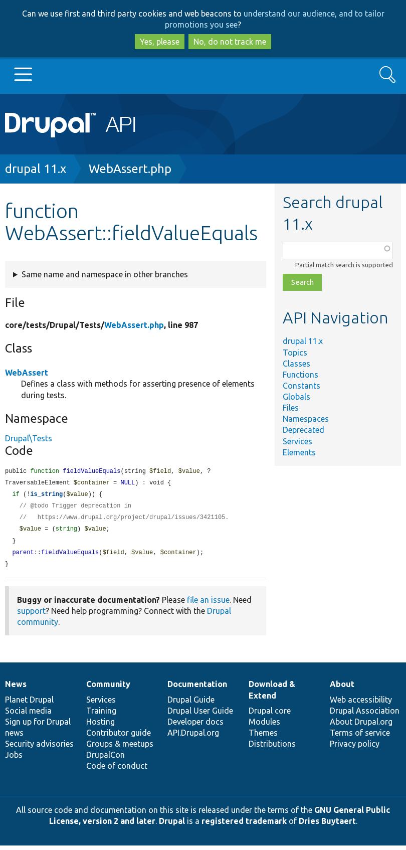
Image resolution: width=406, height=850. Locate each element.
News (16, 688)
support (31, 615)
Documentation (197, 688)
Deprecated (303, 429)
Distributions (272, 748)
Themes (263, 737)
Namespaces (306, 418)
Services (297, 441)
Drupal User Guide (200, 715)
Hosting (100, 726)
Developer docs (195, 726)
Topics (295, 352)
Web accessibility (361, 704)
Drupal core (270, 715)
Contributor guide (118, 737)
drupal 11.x (35, 169)
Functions (300, 374)
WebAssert (26, 372)
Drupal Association (364, 715)
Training (101, 715)
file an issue (208, 604)
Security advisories (39, 748)
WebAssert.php (130, 169)
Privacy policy (354, 748)
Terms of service (360, 737)
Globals (296, 396)
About (342, 688)
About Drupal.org (361, 726)
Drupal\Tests (28, 438)
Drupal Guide (191, 704)
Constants (301, 385)
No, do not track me (229, 41)
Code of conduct (116, 770)
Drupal (172, 825)
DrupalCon (105, 759)
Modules (264, 726)
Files (291, 407)
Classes (296, 363)
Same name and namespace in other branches (105, 274)
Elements (299, 452)
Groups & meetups (119, 748)
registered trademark (244, 825)
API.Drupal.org (193, 737)
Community (108, 688)
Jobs (14, 759)
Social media (28, 715)
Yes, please (159, 41)
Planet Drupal (29, 704)
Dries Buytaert (327, 825)
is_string (46, 495)
